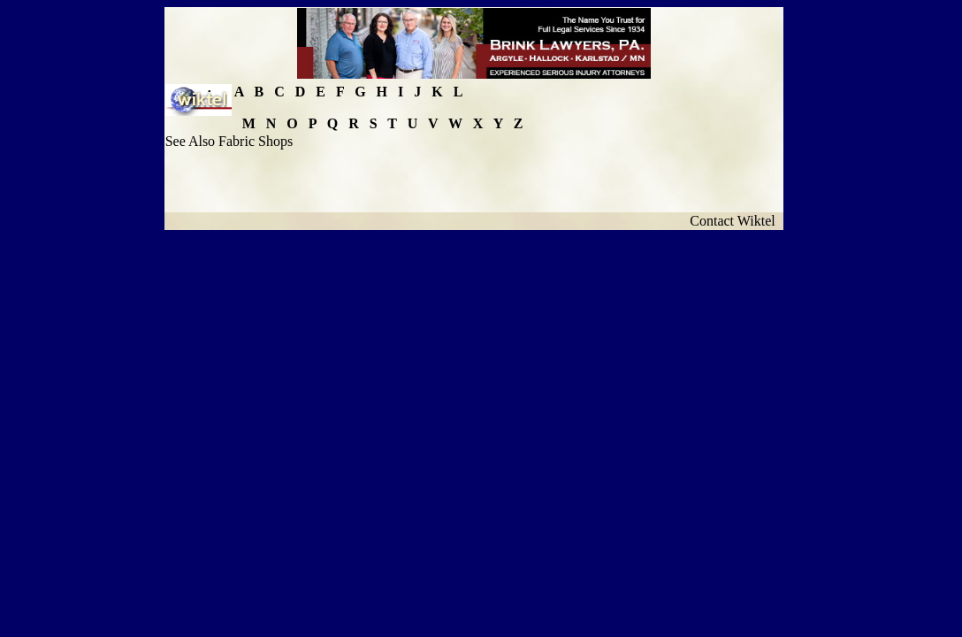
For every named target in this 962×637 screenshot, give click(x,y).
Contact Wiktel (736, 220)
